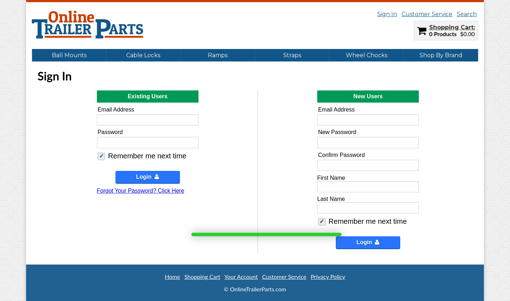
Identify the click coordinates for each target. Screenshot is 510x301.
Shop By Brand (441, 55)
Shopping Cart (451, 27)
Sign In (387, 14)
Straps (292, 55)
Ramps (217, 55)
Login (147, 177)
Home (172, 276)
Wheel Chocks (366, 55)
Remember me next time (147, 156)
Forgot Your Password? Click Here (141, 191)
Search (467, 14)
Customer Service (427, 14)
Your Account (241, 276)
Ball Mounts (69, 55)
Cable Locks (143, 55)
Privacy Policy (328, 276)
